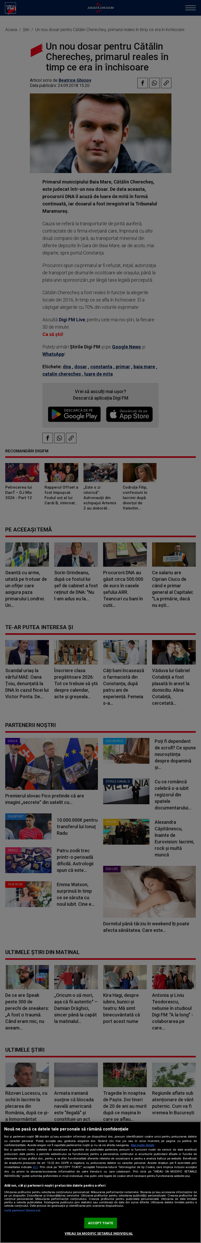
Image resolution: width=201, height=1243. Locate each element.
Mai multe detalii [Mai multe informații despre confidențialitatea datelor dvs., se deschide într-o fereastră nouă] (142, 1145)
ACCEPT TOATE (100, 1223)
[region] (100, 1182)
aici (35, 1167)
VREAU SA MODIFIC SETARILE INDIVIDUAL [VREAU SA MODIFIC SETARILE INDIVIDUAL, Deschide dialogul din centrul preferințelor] (99, 1233)
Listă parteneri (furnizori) (22, 1210)
